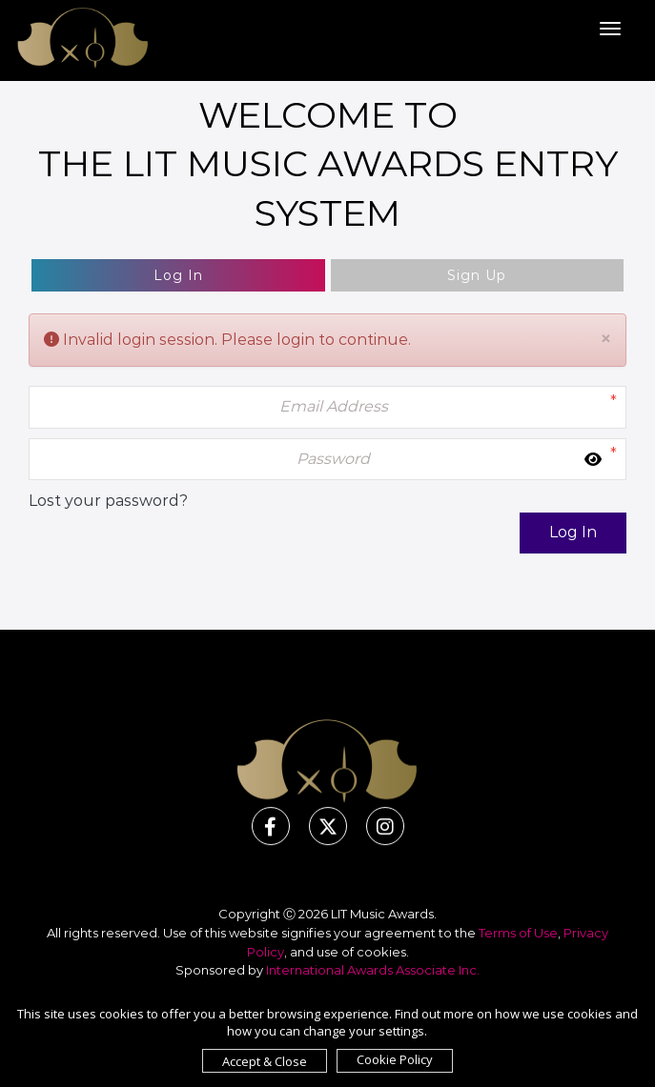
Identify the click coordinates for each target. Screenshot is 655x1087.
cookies (381, 951)
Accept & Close (264, 1061)
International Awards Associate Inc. (373, 969)
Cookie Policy (395, 1059)
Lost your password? (108, 501)
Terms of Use (518, 932)
